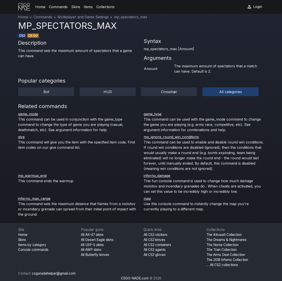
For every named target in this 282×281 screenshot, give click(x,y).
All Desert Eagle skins (97, 240)
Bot (46, 92)
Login (254, 6)
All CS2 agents (155, 250)
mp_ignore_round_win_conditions (171, 137)
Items (88, 7)
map (147, 198)
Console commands (33, 250)
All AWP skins (91, 250)
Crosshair (169, 92)
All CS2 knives (154, 240)
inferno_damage (157, 175)
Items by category (32, 245)
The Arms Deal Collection (225, 255)
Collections (105, 7)
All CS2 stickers (155, 235)
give (21, 137)
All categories (230, 92)
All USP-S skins (92, 245)
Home (40, 7)
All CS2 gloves (155, 255)
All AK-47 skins (92, 235)
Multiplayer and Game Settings (83, 17)
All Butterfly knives (95, 255)
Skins (75, 7)
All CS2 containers (157, 245)
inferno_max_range (34, 198)
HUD (108, 92)
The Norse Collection (222, 245)
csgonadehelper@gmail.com (54, 273)
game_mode (28, 114)
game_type (152, 114)
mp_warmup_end (32, 175)
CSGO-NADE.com (134, 278)
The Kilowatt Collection (224, 235)
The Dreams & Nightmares (226, 240)
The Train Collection (221, 250)
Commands (58, 7)
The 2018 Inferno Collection (227, 260)
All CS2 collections (224, 265)
